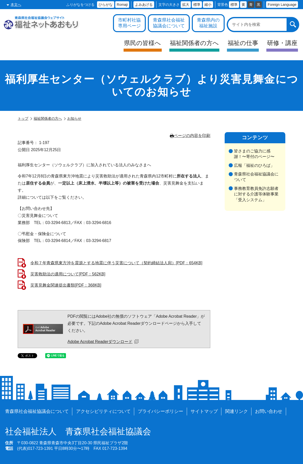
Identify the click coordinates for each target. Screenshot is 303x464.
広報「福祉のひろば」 (254, 165)
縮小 (208, 5)
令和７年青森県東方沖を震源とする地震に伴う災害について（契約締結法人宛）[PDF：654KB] (116, 263)
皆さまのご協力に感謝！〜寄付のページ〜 (254, 154)
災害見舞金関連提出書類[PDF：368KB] (65, 285)
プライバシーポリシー (160, 411)
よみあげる (144, 5)
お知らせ (74, 118)
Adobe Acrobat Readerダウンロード (102, 341)
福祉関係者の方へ (48, 118)
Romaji (122, 5)
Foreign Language (282, 5)
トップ (23, 118)
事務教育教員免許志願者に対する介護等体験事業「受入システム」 (256, 194)
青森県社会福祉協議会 (78, 432)
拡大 (185, 5)
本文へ (16, 5)
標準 (196, 5)
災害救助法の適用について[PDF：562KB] (67, 274)
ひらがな (106, 5)
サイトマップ (204, 411)
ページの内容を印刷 (190, 135)
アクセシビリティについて (103, 411)
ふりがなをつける (80, 5)
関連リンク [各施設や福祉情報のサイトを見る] (236, 411)
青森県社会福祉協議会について (256, 177)
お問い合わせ (268, 411)
